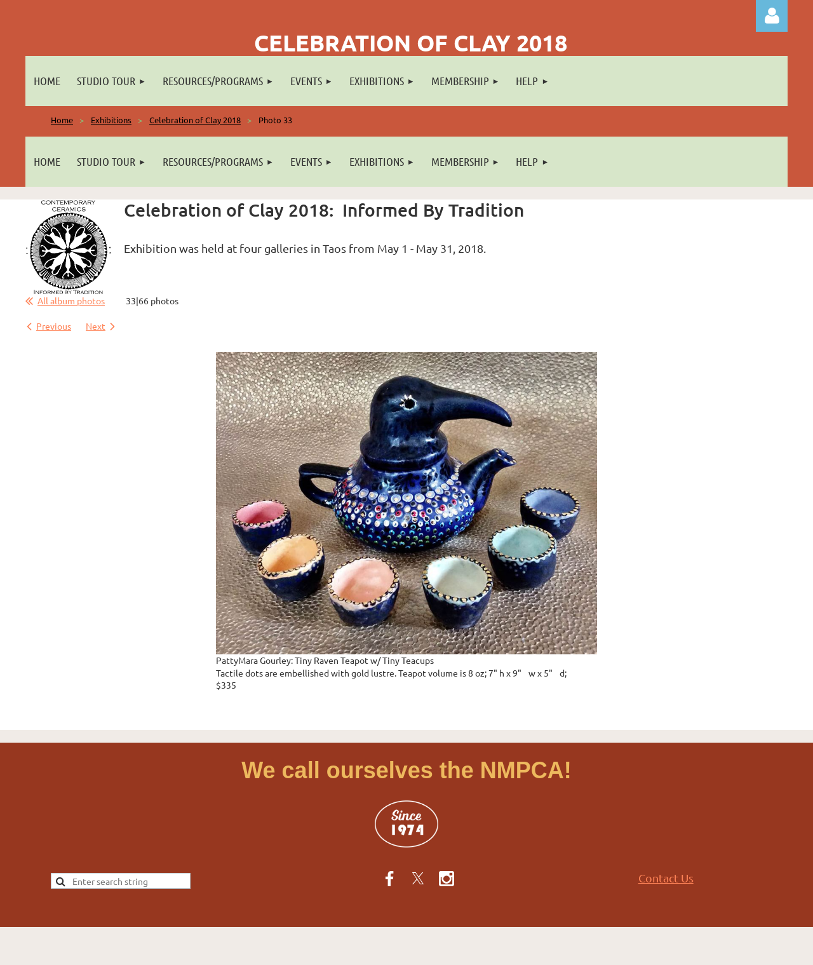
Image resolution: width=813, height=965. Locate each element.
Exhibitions (111, 119)
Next (95, 326)
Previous (53, 326)
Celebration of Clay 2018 (195, 119)
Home (62, 119)
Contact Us (666, 877)
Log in (772, 16)
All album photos (71, 300)
